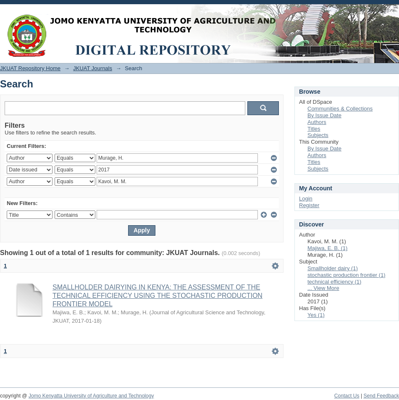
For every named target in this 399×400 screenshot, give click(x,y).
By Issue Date (324, 115)
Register (309, 205)
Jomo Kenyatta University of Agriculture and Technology (91, 396)
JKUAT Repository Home (30, 68)
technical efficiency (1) (334, 282)
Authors (316, 122)
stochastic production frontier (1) (346, 275)
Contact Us (347, 396)
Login (392, 10)
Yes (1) (316, 315)
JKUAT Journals (92, 68)
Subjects (317, 135)
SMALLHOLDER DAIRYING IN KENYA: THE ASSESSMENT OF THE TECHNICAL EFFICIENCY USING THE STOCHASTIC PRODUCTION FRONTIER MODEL (157, 296)
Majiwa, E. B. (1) (327, 248)
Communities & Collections (340, 108)
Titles (313, 129)
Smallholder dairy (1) (332, 268)
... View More (323, 288)
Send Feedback (381, 396)
